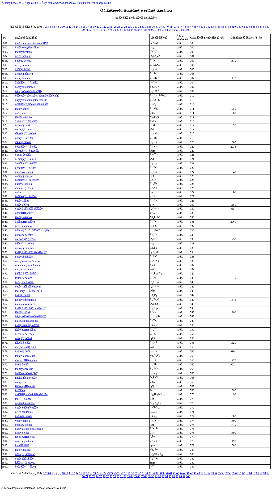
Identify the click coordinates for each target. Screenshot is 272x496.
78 (111, 29)
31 (136, 26)
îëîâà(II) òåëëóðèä (25, 462)
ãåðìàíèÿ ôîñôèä (24, 176)
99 (183, 29)
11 (66, 26)
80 (118, 29)
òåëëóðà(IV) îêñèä (25, 239)
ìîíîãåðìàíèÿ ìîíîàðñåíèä (27, 265)
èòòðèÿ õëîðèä (23, 60)
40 (167, 26)
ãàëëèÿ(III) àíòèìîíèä (26, 121)
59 (233, 26)
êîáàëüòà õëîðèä (24, 172)
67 (261, 26)
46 (188, 26)
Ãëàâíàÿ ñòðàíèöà (11, 2)
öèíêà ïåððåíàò (23, 56)
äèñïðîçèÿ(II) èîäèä (25, 158)
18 (91, 26)
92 (159, 29)
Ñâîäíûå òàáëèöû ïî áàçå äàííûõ (94, 2)
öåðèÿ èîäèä (21, 382)
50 (202, 26)
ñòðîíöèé (20, 390)
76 (104, 29)
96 (173, 29)
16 (84, 26)
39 (163, 26)
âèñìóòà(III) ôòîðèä (26, 196)
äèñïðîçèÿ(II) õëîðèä (26, 163)
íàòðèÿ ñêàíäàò (23, 51)
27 (122, 26)
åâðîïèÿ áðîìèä (23, 69)
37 (156, 26)
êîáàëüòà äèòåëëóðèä (27, 320)
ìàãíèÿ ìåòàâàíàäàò (25, 355)
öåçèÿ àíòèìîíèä (23, 183)
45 (184, 26)
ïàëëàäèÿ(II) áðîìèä (25, 133)
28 (125, 26)
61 (240, 26)
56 (222, 26)
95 (170, 29)
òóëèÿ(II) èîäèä (23, 338)
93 (163, 29)
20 (97, 26)
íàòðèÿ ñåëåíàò (23, 217)
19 (94, 26)
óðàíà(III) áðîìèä (24, 212)
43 (177, 26)
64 (250, 26)
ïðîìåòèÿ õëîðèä (23, 277)
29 (129, 26)
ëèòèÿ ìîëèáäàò (23, 65)
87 (142, 29)
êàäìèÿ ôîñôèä (23, 295)
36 (153, 26)
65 (254, 26)
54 (215, 26)
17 (87, 26)
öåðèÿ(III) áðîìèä (24, 243)
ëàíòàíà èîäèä (22, 445)
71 (86, 29)
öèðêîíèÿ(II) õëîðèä (25, 167)
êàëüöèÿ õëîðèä (23, 416)
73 (93, 29)
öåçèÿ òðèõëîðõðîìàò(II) (28, 91)
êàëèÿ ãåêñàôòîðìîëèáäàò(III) (31, 252)
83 (128, 29)
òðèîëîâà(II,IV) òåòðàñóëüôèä (31, 104)
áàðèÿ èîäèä (21, 113)
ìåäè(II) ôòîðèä (23, 398)
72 (90, 29)
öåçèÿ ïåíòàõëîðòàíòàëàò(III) (31, 99)
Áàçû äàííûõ (31, 2)
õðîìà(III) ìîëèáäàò (25, 454)
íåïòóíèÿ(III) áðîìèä (25, 329)
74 (97, 29)
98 (180, 29)
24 (111, 26)
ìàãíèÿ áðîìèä (22, 108)
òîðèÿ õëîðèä (22, 364)
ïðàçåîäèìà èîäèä (24, 269)
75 (100, 29)
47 (191, 26)
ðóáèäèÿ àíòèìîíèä (25, 248)
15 (80, 26)
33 (143, 26)
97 (177, 29)
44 (181, 26)
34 (146, 26)
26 (118, 26)
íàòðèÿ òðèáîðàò (24, 368)
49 (198, 26)
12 (70, 26)
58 (229, 26)
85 (135, 29)
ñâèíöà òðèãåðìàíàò (25, 273)
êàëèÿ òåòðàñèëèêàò (26, 407)
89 (149, 29)
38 (160, 26)
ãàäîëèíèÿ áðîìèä (24, 441)
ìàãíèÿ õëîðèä (22, 78)
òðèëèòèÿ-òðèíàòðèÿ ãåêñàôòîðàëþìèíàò (37, 95)
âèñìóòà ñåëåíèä (24, 73)
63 (247, 26)
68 (264, 26)
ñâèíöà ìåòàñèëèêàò (26, 377)
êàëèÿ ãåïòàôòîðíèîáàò (27, 261)
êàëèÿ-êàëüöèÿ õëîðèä (27, 325)
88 (145, 29)
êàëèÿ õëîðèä (22, 432)
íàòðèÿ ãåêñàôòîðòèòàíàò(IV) (31, 43)
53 (212, 26)
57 (226, 26)
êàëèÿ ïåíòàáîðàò (24, 458)
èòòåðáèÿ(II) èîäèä (25, 466)
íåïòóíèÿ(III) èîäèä (25, 386)
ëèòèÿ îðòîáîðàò (24, 256)
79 (114, 29)
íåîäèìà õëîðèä (23, 342)
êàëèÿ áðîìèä (22, 204)
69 (267, 26)
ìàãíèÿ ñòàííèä (23, 449)
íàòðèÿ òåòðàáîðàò (25, 299)
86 (138, 29)
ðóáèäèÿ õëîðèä (23, 125)
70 (83, 29)
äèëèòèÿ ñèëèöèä (24, 333)
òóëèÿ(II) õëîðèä (24, 137)
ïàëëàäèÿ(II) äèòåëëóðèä (28, 290)
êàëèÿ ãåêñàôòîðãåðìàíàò (29, 208)
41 (170, 26)
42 (174, 26)
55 (219, 26)
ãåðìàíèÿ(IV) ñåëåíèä (26, 82)
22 (104, 26)
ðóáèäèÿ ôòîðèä (23, 424)
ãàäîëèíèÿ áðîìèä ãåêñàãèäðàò (31, 394)
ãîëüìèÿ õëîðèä (23, 142)
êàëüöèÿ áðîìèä (23, 351)
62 (243, 26)
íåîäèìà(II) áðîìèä (24, 188)
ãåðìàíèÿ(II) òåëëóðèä (27, 179)
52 (208, 26)
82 (125, 29)
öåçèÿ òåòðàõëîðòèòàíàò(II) (30, 316)
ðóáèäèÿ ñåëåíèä (24, 234)
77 (107, 29)
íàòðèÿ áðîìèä (22, 312)
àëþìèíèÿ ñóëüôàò (25, 403)
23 (108, 26)
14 (77, 26)
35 (149, 26)
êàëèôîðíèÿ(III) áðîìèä (27, 47)
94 (166, 29)
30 (132, 26)
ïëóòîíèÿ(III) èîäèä (25, 436)
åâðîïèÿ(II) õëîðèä (25, 221)
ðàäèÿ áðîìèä (22, 200)
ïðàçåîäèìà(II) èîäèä (25, 347)
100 (188, 29)
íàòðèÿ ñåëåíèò (23, 117)
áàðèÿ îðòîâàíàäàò (25, 86)
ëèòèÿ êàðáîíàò (23, 226)
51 (205, 26)
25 (115, 26)
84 (131, 29)
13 (73, 26)
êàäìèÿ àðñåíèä (23, 154)
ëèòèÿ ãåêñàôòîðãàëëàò (28, 286)
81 (121, 29)
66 (257, 26)
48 (195, 26)
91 (156, 29)
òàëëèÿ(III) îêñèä (24, 129)
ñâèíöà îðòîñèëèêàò (25, 304)
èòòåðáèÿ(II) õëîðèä (26, 146)
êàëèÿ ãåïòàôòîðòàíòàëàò (29, 428)
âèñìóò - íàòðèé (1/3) (26, 373)
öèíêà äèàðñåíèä (24, 411)
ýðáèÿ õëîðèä (22, 420)
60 (236, 26)
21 (101, 26)
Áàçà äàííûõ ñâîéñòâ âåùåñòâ (57, 2)
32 (139, 26)
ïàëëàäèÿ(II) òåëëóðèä (27, 150)
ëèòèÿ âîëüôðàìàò (25, 282)
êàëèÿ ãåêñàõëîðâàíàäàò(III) (30, 308)
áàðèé (18, 192)
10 (63, 26)
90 (152, 29)
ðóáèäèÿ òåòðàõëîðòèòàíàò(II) (32, 230)
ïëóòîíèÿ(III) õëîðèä (26, 360)
